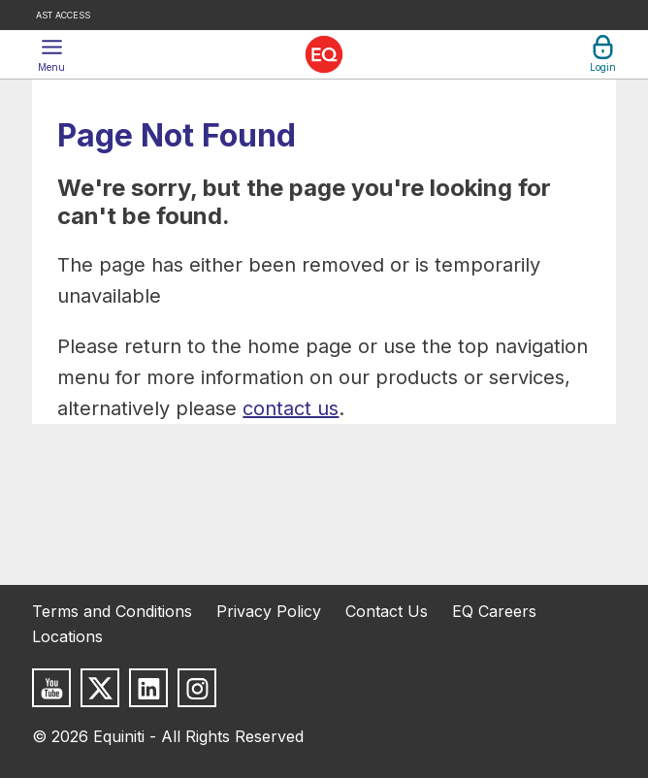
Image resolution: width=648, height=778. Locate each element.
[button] (51, 54)
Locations (67, 636)
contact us (291, 408)
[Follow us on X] (100, 687)
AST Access (63, 15)
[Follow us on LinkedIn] (148, 687)
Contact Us (386, 611)
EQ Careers (494, 611)
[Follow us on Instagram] (197, 687)
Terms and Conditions (112, 611)
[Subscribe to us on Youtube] (51, 687)
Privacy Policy (268, 611)
